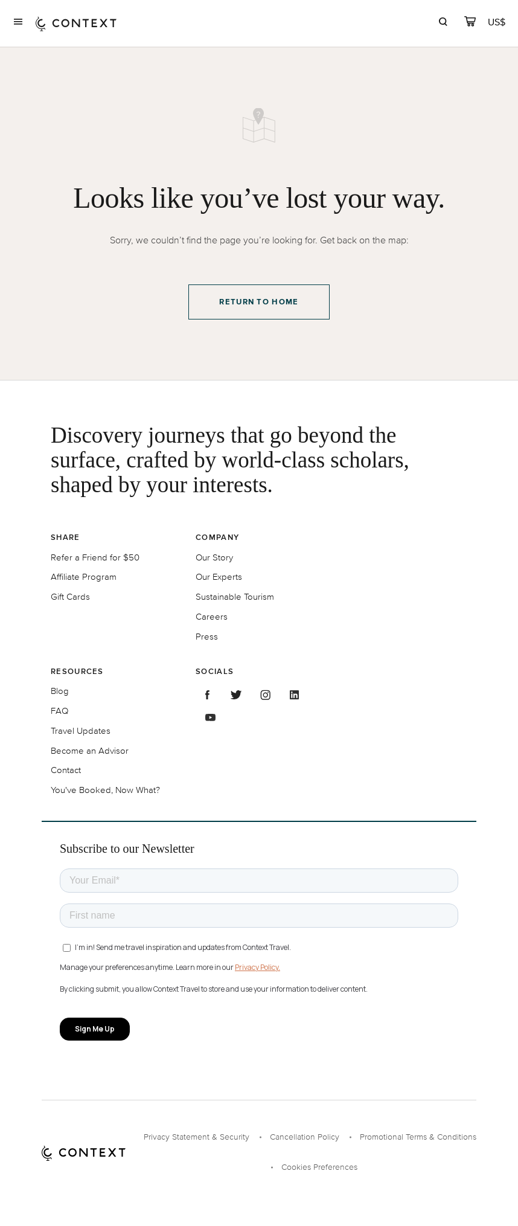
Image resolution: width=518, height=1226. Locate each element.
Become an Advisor (90, 750)
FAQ (59, 710)
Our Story (214, 557)
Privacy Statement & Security (196, 1136)
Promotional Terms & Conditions (418, 1136)
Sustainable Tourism (235, 596)
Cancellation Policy (304, 1136)
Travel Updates (80, 730)
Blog (60, 690)
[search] (442, 23)
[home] (76, 23)
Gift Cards (70, 596)
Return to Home (258, 301)
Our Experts (219, 576)
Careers (212, 616)
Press (207, 636)
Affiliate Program (84, 576)
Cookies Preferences (319, 1167)
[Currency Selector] (497, 22)
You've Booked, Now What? (105, 790)
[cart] (470, 23)
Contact (66, 770)
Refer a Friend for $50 (95, 557)
